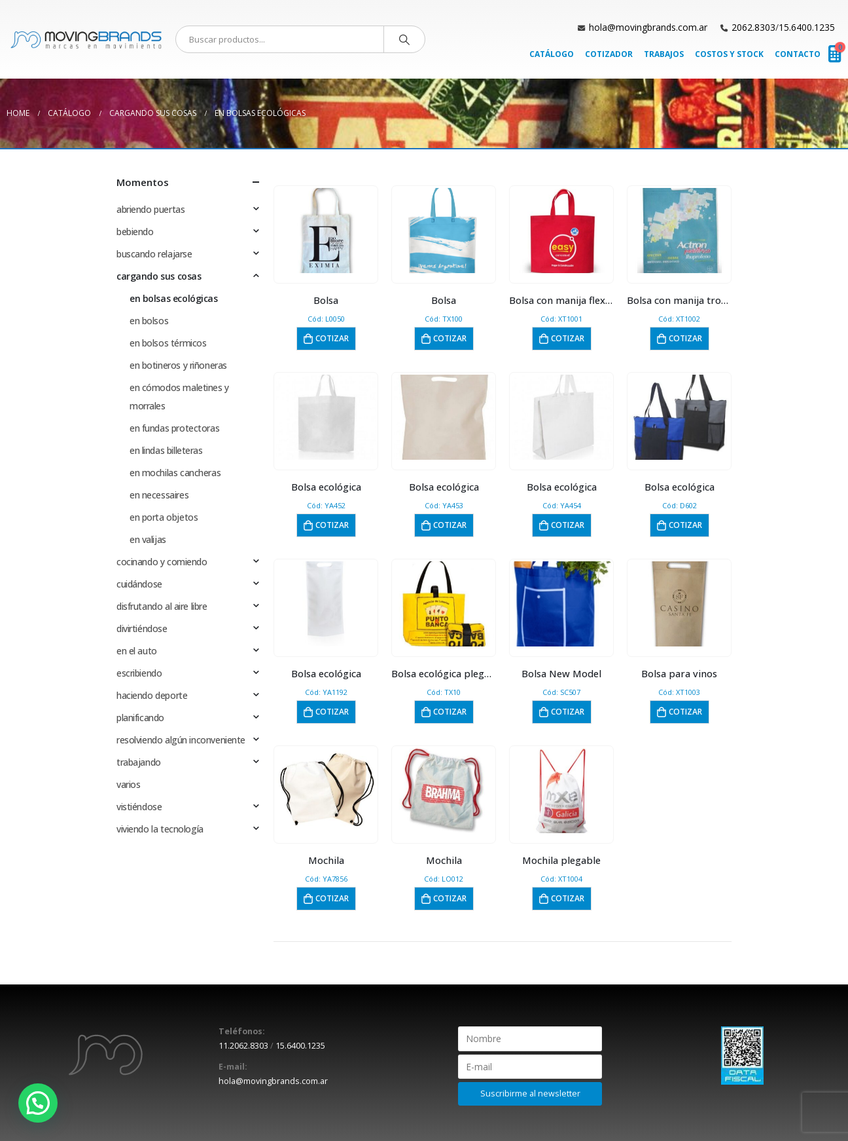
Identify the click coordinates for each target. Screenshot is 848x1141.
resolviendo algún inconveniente (180, 740)
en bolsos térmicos (168, 343)
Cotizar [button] (332, 338)
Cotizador (609, 54)
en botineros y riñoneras (178, 365)
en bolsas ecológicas (174, 298)
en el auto (136, 651)
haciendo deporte (151, 695)
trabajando (138, 762)
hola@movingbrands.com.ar (648, 27)
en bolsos (149, 320)
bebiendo (135, 231)
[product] (326, 230)
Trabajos (664, 54)
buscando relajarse (154, 254)
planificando (140, 717)
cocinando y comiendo (161, 561)
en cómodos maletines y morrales (179, 396)
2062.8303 (753, 27)
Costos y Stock (729, 54)
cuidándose (139, 584)
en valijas (148, 539)
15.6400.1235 (807, 27)
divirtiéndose (142, 628)
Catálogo (551, 54)
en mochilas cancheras (175, 472)
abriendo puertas (150, 209)
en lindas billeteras (166, 450)
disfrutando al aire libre (161, 606)
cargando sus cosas (158, 276)
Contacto (798, 54)
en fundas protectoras (174, 428)
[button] (38, 1103)
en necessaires (159, 495)
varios (128, 784)
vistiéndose (139, 806)
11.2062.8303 (243, 1045)
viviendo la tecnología (159, 829)
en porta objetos (164, 517)
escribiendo (139, 673)
